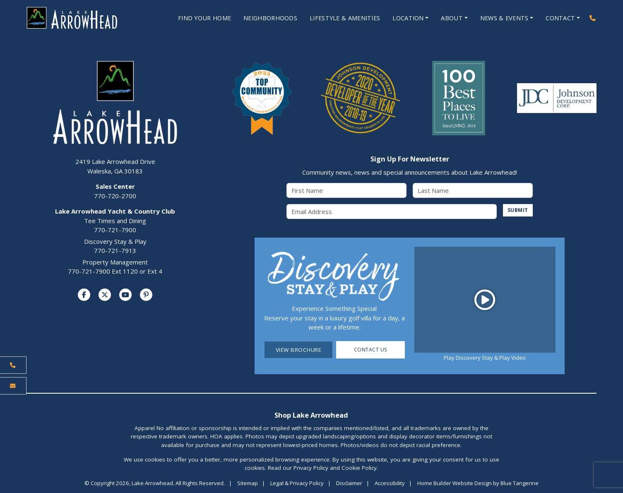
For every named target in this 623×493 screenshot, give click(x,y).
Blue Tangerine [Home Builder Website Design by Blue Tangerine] (519, 483)
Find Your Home (191, 18)
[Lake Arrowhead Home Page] (80, 18)
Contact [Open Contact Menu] (560, 18)
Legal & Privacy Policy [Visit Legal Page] (297, 483)
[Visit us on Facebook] (84, 295)
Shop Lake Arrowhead (311, 415)
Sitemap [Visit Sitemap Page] (247, 483)
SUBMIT (516, 210)
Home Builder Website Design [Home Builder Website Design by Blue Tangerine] (454, 483)
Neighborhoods (261, 18)
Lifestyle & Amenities (339, 18)
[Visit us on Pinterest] (146, 295)
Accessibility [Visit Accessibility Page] (390, 483)
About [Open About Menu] (449, 18)
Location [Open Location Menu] (404, 18)
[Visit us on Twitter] (105, 295)
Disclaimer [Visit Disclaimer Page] (349, 483)
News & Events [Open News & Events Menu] (502, 18)
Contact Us (371, 350)
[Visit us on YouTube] (125, 295)
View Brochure (299, 350)
